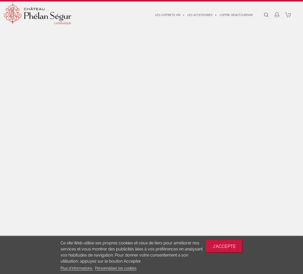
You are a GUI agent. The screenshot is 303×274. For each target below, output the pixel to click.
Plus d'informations (77, 268)
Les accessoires (200, 15)
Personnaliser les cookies (116, 268)
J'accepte (224, 246)
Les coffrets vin (167, 15)
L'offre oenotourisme (236, 15)
